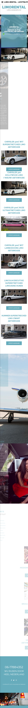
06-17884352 (14, 667)
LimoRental (14, 7)
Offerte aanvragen (14, 169)
